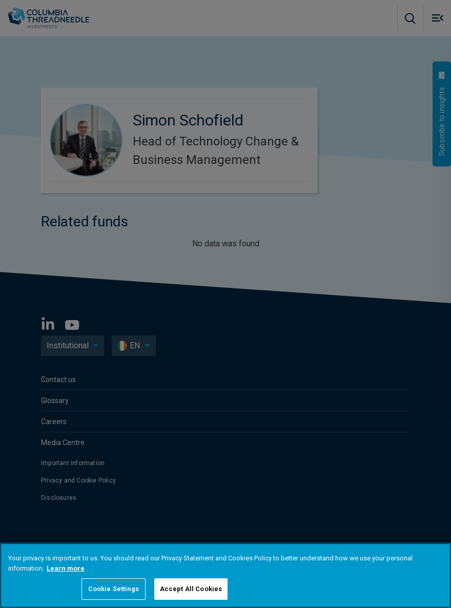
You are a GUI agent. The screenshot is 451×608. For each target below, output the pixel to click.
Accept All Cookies (191, 589)
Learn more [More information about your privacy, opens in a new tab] (66, 568)
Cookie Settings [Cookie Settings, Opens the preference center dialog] (113, 589)
